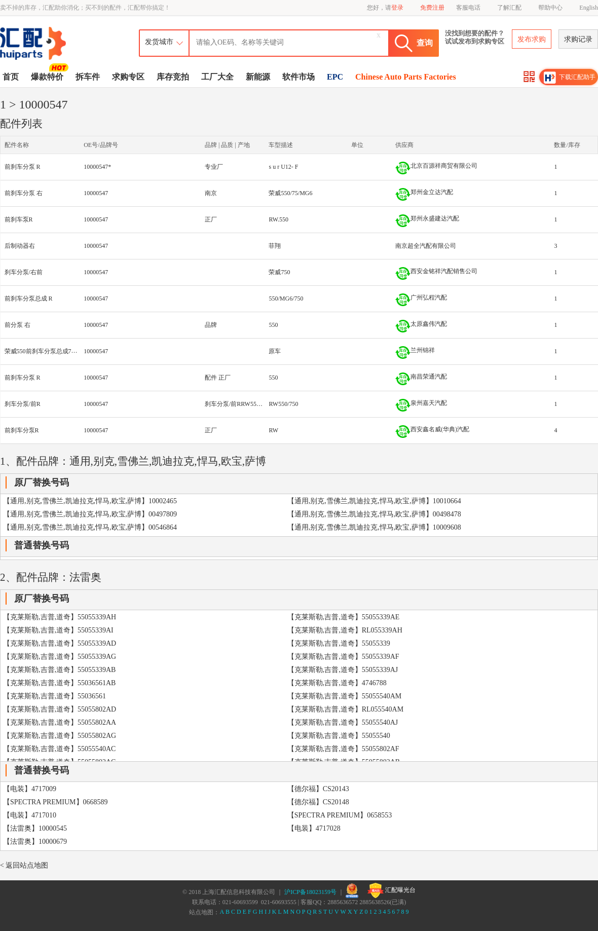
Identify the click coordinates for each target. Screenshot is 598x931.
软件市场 (298, 76)
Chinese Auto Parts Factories (405, 76)
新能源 (258, 76)
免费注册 (432, 7)
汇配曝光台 (391, 890)
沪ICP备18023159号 (310, 892)
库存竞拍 (173, 76)
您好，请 (385, 7)
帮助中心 (550, 7)
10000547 (96, 193)
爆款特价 (48, 76)
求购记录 (578, 39)
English (588, 7)
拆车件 (88, 76)
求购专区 (128, 76)
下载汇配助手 (569, 77)
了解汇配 (509, 7)
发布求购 (531, 39)
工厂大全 (217, 76)
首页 (11, 76)
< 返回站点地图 (24, 865)
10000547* (97, 166)
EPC (335, 76)
